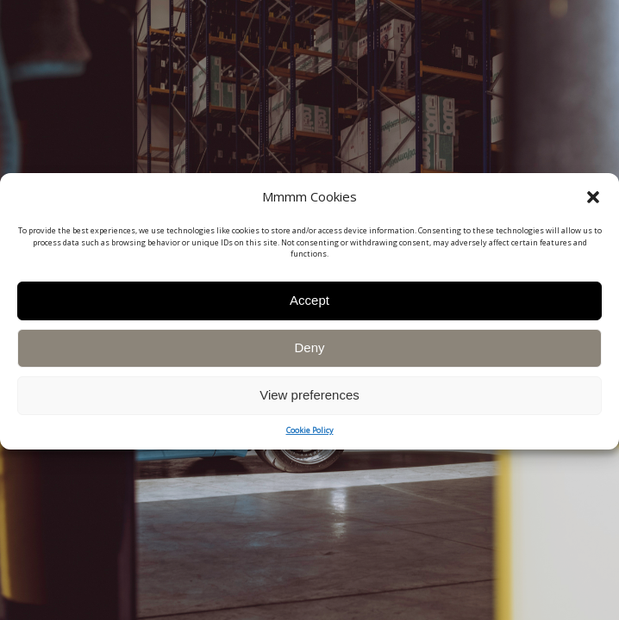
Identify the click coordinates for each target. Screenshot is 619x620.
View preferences (309, 405)
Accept (309, 310)
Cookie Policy (310, 439)
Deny (309, 357)
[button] (593, 206)
